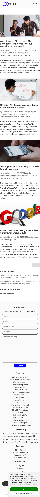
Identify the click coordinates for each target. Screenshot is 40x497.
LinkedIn (20, 468)
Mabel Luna (7, 50)
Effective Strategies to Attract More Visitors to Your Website (19, 106)
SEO (11, 53)
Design (27, 50)
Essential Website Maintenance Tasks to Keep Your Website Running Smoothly (19, 276)
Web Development (14, 178)
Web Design (18, 53)
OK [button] (24, 489)
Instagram (20, 465)
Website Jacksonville (21, 55)
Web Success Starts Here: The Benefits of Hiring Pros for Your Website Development (16, 44)
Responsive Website (19, 175)
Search (36, 265)
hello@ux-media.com (20, 452)
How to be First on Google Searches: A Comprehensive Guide (19, 231)
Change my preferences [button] (24, 493)
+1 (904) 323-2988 (20, 450)
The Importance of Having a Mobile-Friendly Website (19, 168)
